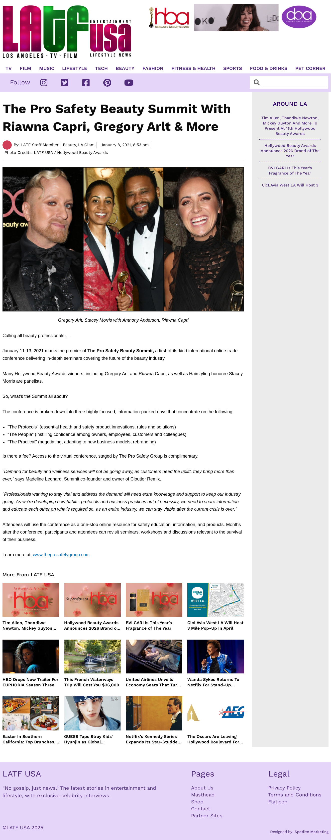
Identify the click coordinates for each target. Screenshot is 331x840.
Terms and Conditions (295, 795)
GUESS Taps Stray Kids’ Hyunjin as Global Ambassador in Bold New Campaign (90, 739)
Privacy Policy (284, 788)
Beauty (125, 68)
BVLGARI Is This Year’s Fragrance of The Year (149, 625)
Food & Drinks (268, 68)
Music (46, 68)
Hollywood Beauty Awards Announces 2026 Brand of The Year (91, 625)
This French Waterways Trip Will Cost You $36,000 (91, 682)
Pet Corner (310, 68)
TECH (101, 68)
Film (25, 68)
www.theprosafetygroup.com (61, 554)
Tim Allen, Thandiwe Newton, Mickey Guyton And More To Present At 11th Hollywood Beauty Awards (27, 625)
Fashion (152, 68)
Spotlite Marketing (312, 832)
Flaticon (277, 802)
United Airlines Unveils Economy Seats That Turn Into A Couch (153, 682)
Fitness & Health (193, 68)
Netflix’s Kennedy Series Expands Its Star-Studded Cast (153, 739)
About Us (202, 788)
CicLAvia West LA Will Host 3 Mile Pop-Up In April (215, 625)
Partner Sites (206, 816)
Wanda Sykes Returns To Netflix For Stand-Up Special (213, 682)
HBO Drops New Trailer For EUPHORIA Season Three (30, 682)
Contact (200, 809)
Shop (197, 802)
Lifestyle (74, 68)
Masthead (203, 795)
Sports (232, 68)
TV (8, 68)
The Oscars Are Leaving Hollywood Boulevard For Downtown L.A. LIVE (213, 739)
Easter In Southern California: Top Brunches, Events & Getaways (28, 739)
